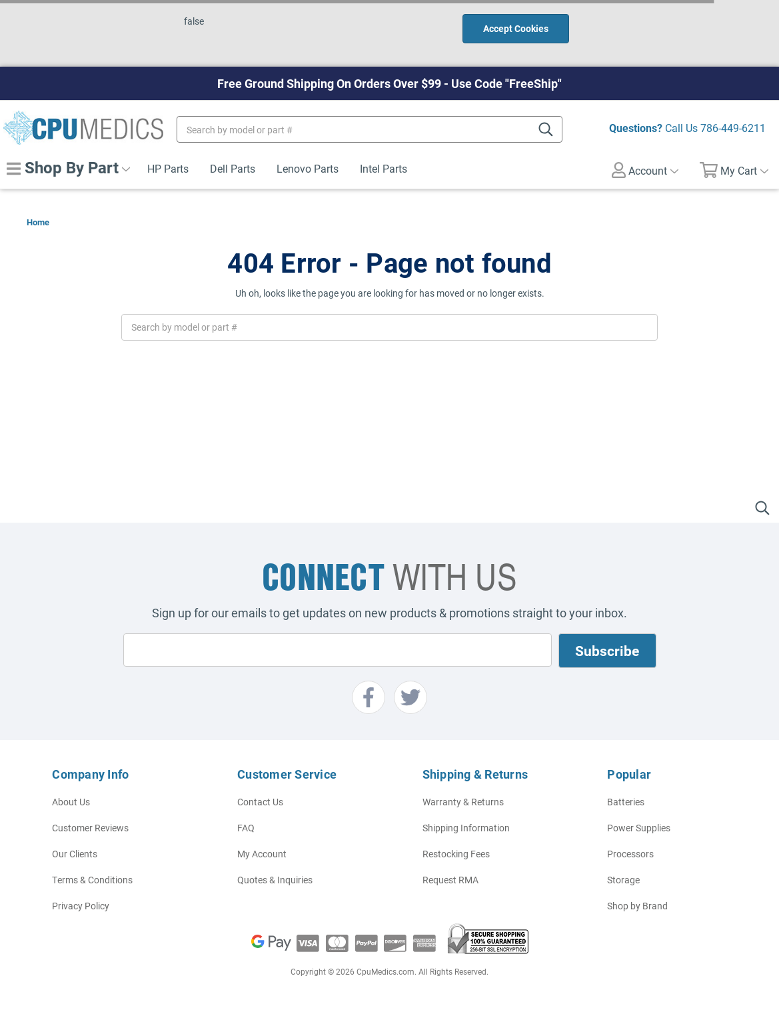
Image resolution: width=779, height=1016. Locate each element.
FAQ (246, 827)
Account (645, 170)
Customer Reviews (90, 827)
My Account (262, 853)
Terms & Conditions (92, 879)
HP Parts (168, 168)
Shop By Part (68, 167)
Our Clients (74, 853)
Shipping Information (466, 827)
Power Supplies (638, 827)
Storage (623, 879)
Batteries (625, 801)
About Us (71, 801)
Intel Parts (383, 168)
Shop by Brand (637, 905)
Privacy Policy (80, 905)
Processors (630, 853)
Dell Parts (232, 168)
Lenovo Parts (308, 168)
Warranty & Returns (463, 801)
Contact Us (260, 801)
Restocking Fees (456, 853)
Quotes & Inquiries (275, 879)
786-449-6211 (733, 128)
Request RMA (450, 879)
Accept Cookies (515, 28)
